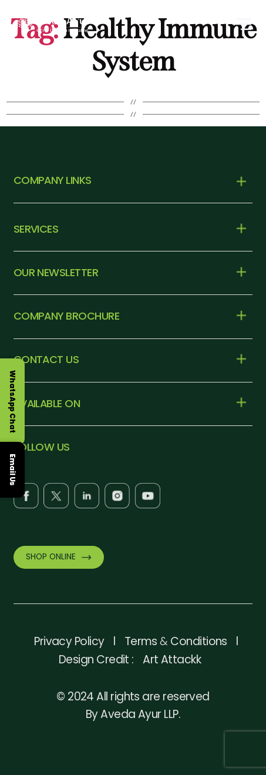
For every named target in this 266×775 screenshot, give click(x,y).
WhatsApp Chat (13, 401)
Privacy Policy (69, 641)
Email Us (13, 470)
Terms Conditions (175, 641)
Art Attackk (172, 659)
